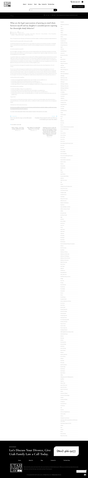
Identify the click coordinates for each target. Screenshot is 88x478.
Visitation (61, 429)
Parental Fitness (62, 286)
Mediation (61, 245)
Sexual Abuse (62, 360)
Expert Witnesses (62, 174)
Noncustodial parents (63, 272)
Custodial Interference (63, 110)
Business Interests (62, 59)
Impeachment (62, 204)
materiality (31, 111)
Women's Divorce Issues (63, 435)
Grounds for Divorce (63, 194)
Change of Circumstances (64, 63)
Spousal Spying (62, 368)
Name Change (62, 266)
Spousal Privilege (62, 366)
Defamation (62, 120)
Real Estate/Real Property (64, 333)
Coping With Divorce (63, 104)
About (25, 4)
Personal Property (63, 297)
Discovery (61, 124)
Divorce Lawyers (62, 149)
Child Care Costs (62, 67)
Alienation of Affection (63, 34)
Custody (27, 33)
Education (61, 163)
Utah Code (62, 409)
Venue (61, 427)
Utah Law (61, 415)
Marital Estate (62, 237)
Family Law (62, 178)
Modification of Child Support (64, 256)
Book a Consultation (78, 6)
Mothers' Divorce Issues (29, 34)
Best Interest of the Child (63, 55)
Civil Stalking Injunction (64, 94)
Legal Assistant (62, 229)
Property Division (63, 323)
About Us (31, 460)
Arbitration (62, 49)
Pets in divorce (62, 303)
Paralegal (61, 278)
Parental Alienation (63, 284)
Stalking (61, 374)
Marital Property (62, 241)
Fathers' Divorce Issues (20, 34)
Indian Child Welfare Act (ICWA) (65, 206)
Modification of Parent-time (64, 260)
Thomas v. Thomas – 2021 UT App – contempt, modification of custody (18, 128)
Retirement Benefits (63, 344)
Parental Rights (62, 288)
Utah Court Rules (62, 413)
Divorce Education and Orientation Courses (66, 143)
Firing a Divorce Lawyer (63, 188)
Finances (61, 184)
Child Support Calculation (64, 83)
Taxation (61, 391)
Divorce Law (38, 33)
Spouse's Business (62, 372)
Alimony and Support (63, 38)
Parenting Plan (62, 290)
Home (19, 460)
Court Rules (62, 108)
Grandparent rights (63, 192)
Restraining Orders (63, 342)
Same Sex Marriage (63, 348)
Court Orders (62, 106)
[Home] (44, 15)
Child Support (62, 81)
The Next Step (51, 4)
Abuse (61, 26)
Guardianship (62, 196)
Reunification (62, 346)
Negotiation (62, 268)
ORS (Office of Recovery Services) (65, 276)
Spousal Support (62, 370)
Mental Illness (62, 249)
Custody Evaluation (63, 114)
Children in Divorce (21, 33)
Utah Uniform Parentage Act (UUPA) (65, 423)
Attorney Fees (62, 53)
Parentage (61, 282)
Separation (62, 352)
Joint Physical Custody (63, 215)
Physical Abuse (62, 305)
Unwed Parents (62, 405)
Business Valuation (63, 61)
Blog (40, 4)
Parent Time (62, 280)
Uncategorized (62, 401)
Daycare (61, 116)
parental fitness (36, 111)
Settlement (61, 358)
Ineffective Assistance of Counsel (65, 208)
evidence (24, 111)
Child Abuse (62, 65)
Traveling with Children (63, 399)
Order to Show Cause (63, 274)
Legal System (62, 233)
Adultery (61, 32)
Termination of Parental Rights (64, 395)
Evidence (12, 34)
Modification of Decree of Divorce (65, 258)
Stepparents (62, 381)
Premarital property (63, 313)
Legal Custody (62, 231)
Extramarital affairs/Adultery (64, 176)
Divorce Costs (62, 139)
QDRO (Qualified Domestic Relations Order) (66, 331)
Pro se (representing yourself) (64, 319)
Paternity (61, 292)
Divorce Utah (14, 32)
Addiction (61, 28)
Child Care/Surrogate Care (64, 69)
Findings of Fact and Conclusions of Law (66, 186)
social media (45, 111)
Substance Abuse (62, 383)
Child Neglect (62, 75)
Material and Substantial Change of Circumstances (67, 243)
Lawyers (61, 227)
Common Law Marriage (63, 100)
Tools (35, 4)
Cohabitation (62, 98)
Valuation (61, 425)
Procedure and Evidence (63, 321)
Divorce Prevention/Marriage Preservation (66, 155)
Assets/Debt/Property (63, 51)
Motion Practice (62, 264)
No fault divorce (62, 270)
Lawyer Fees (62, 225)
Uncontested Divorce (63, 403)
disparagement (19, 111)
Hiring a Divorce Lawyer (64, 198)
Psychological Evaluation (63, 329)
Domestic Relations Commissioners (65, 159)
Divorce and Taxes (63, 133)
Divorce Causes (62, 137)
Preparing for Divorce (63, 317)
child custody (14, 111)
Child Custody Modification (64, 73)
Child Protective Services (64, 79)
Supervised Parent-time (63, 385)
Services (30, 4)
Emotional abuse (62, 165)
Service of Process (62, 356)
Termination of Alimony (64, 393)
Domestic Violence (63, 161)
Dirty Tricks (32, 33)
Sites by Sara (55, 474)
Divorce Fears (62, 145)
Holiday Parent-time (63, 200)
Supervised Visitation (63, 387)
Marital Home (62, 239)
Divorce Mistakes (44, 33)
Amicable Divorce (63, 40)
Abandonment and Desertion (64, 24)
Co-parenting (62, 96)
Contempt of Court (63, 102)
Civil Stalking (62, 92)
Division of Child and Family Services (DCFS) (67, 126)
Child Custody (14, 33)
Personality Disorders (63, 299)
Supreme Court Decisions (64, 389)
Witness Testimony (63, 433)
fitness (27, 111)
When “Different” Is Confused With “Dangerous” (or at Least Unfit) (33, 128)
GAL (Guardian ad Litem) (64, 190)
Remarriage (62, 338)
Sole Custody (62, 362)
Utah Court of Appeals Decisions (65, 411)
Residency (61, 340)
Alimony (61, 36)
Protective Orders (63, 325)
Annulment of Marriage (63, 42)
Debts (61, 118)
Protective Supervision (63, 327)
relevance (40, 111)
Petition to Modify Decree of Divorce (65, 301)
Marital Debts (62, 235)
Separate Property (63, 350)
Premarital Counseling (63, 311)
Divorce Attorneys (63, 135)
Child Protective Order (63, 77)
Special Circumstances (63, 364)
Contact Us (44, 4)
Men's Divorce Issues (63, 247)
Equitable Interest (62, 167)
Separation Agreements (63, 354)
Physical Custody (62, 307)
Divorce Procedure (63, 157)
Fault (61, 182)
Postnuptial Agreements (63, 309)
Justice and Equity (63, 221)
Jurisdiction (62, 219)
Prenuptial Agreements (63, 315)
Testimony (61, 397)
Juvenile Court (62, 223)
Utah (61, 407)
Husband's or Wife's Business (64, 202)
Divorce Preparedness (52, 33)
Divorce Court (62, 141)
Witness (61, 431)
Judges (61, 217)
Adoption (61, 30)
